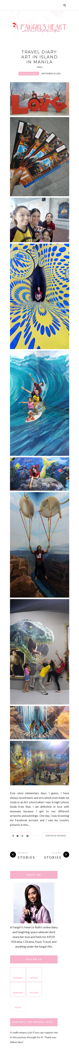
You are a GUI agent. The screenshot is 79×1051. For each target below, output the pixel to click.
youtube (33, 989)
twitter (34, 974)
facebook (18, 974)
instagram (17, 989)
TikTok (18, 1004)
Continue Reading (55, 835)
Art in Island (29, 73)
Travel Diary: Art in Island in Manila (39, 56)
